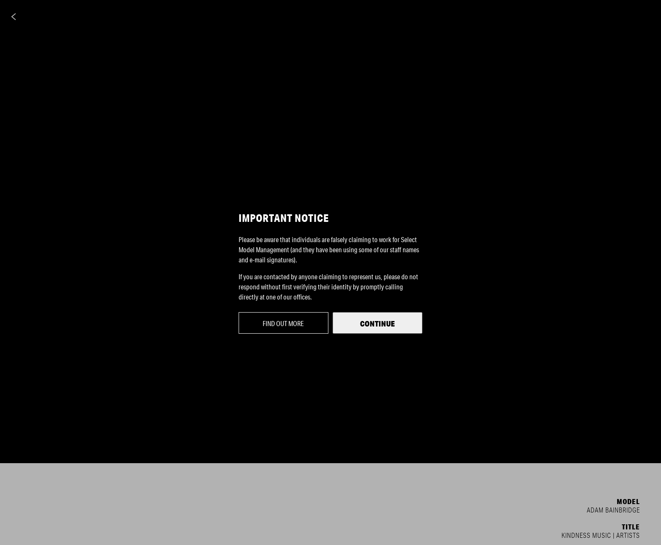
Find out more (283, 323)
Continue (377, 323)
